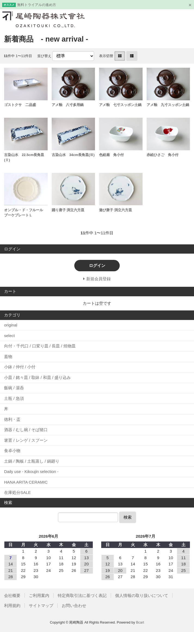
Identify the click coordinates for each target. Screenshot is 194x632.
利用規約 (12, 605)
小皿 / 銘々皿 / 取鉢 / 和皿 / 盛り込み (37, 377)
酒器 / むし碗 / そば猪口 (26, 429)
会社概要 (12, 595)
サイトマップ (41, 605)
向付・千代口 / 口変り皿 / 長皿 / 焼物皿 (40, 346)
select (9, 335)
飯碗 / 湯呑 (14, 387)
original (10, 325)
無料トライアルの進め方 (36, 5)
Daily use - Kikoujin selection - (31, 471)
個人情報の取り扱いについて (141, 595)
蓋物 (8, 356)
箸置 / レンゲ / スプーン (26, 440)
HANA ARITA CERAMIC (26, 482)
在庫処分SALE (17, 492)
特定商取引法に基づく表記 (82, 595)
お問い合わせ (74, 605)
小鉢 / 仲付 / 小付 (19, 367)
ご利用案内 (39, 595)
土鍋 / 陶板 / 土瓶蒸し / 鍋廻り (31, 461)
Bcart (140, 622)
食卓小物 (12, 450)
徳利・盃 (12, 419)
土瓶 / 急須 (14, 398)
